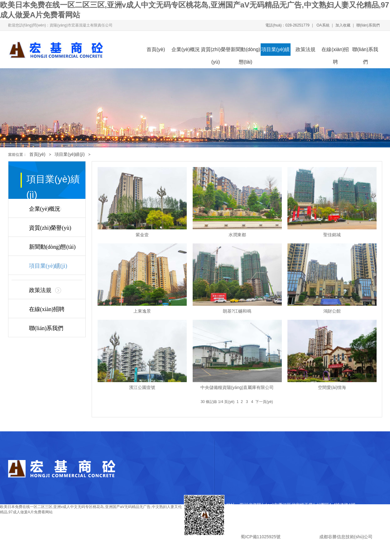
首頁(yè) (156, 49)
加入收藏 (342, 25)
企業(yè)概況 (185, 49)
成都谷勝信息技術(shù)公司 (345, 536)
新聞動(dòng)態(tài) (245, 51)
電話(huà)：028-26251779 (287, 25)
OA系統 (322, 25)
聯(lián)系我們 (368, 25)
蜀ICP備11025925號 (260, 536)
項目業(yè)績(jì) (275, 51)
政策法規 (305, 49)
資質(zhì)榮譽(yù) (216, 51)
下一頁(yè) (264, 402)
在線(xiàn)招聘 (335, 51)
